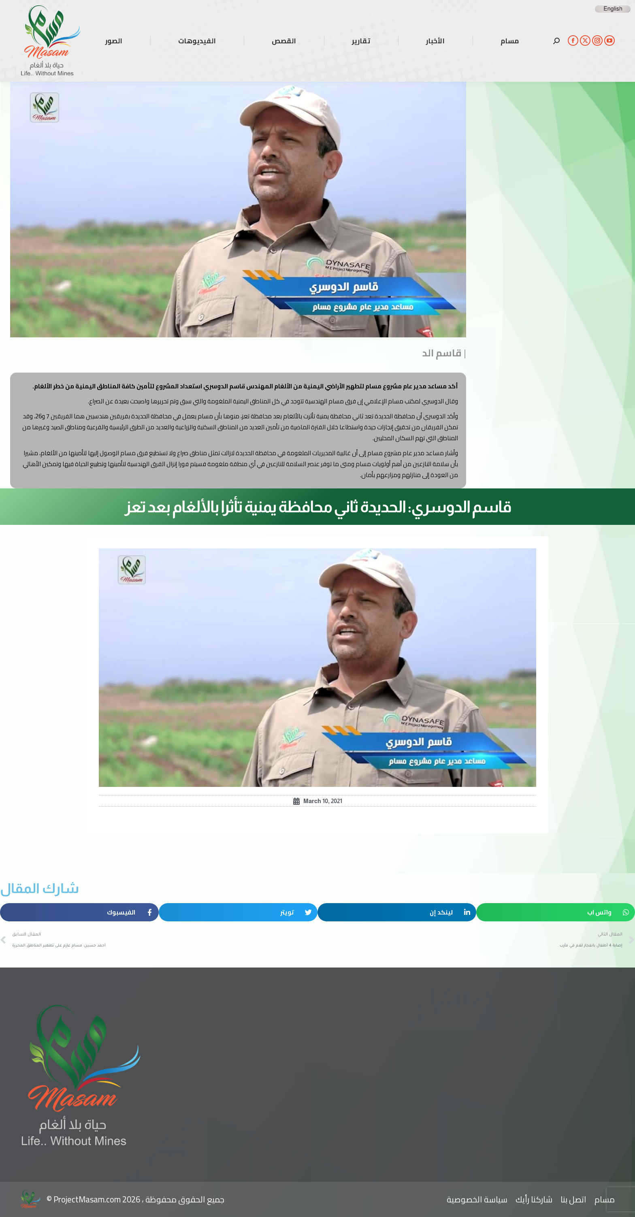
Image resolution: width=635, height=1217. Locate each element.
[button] (555, 912)
